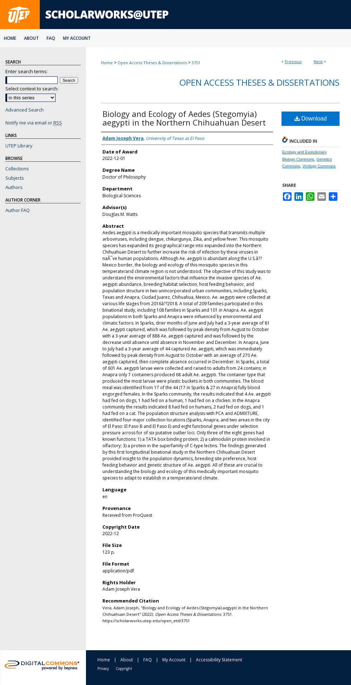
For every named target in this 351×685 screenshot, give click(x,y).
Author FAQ (17, 210)
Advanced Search (24, 110)
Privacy (103, 668)
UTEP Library (19, 145)
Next (318, 61)
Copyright (124, 668)
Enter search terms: (26, 71)
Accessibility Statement (219, 660)
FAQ (147, 660)
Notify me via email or (33, 122)
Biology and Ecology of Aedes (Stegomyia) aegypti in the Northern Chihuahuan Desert (184, 118)
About (126, 660)
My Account (174, 660)
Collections (17, 168)
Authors (14, 187)
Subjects (14, 178)
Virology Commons (319, 166)
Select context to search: (31, 88)
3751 (196, 62)
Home (107, 62)
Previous (293, 61)
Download (310, 118)
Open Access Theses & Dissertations (152, 62)
